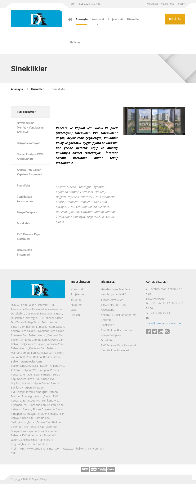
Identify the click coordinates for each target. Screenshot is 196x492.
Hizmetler (133, 19)
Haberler (76, 313)
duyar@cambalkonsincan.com (164, 331)
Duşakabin (24, 231)
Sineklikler (24, 192)
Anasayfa (82, 19)
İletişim (181, 3)
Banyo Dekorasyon (29, 149)
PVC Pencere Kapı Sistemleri (29, 245)
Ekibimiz (76, 308)
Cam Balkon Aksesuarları (25, 206)
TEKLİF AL (175, 18)
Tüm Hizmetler (26, 112)
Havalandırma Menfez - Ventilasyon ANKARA (26, 130)
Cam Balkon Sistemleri (25, 261)
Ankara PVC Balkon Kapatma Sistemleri (29, 178)
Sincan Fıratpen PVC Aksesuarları (30, 163)
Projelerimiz (167, 3)
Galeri (74, 318)
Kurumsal (152, 3)
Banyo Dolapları (27, 219)
